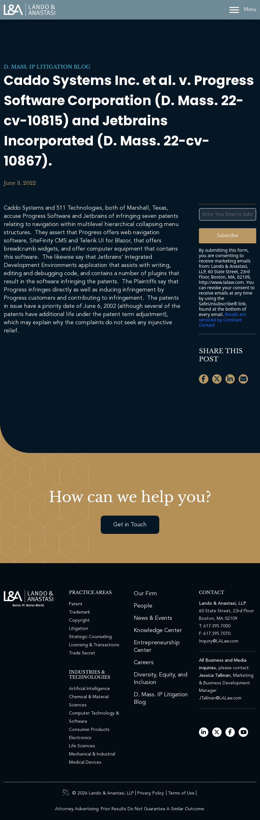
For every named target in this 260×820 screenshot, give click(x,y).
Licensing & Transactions (94, 645)
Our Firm (145, 594)
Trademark (79, 612)
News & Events (153, 618)
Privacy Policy (150, 793)
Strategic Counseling (90, 637)
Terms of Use (181, 793)
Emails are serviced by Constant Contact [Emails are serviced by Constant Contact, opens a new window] (222, 319)
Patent (75, 604)
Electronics (80, 738)
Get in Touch (130, 525)
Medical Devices (85, 762)
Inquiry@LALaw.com (218, 641)
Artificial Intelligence (89, 689)
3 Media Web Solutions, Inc (66, 792)
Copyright (79, 620)
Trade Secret (82, 653)
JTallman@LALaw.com (220, 698)
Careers (144, 662)
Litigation (78, 628)
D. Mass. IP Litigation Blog (47, 67)
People (143, 606)
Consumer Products (89, 729)
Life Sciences (82, 746)
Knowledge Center (158, 630)
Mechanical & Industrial (92, 754)
